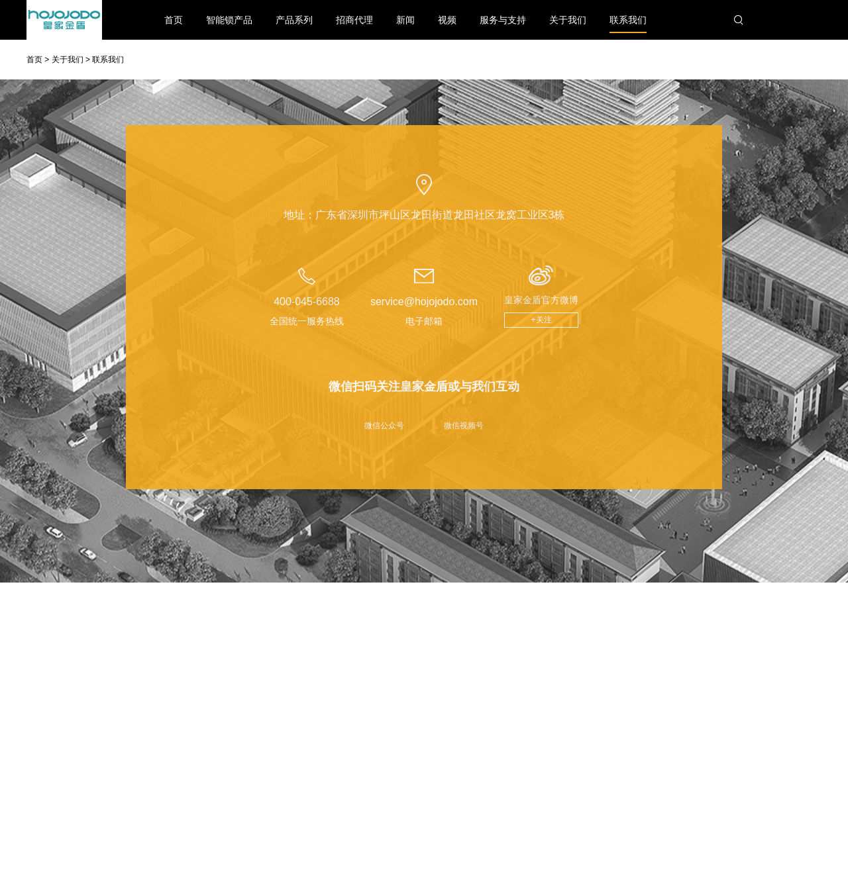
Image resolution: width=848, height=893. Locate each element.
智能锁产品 (229, 20)
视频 (447, 20)
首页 (173, 20)
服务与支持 (503, 20)
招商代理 (354, 20)
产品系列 (294, 20)
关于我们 (567, 20)
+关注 (541, 319)
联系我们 (628, 24)
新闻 (405, 20)
